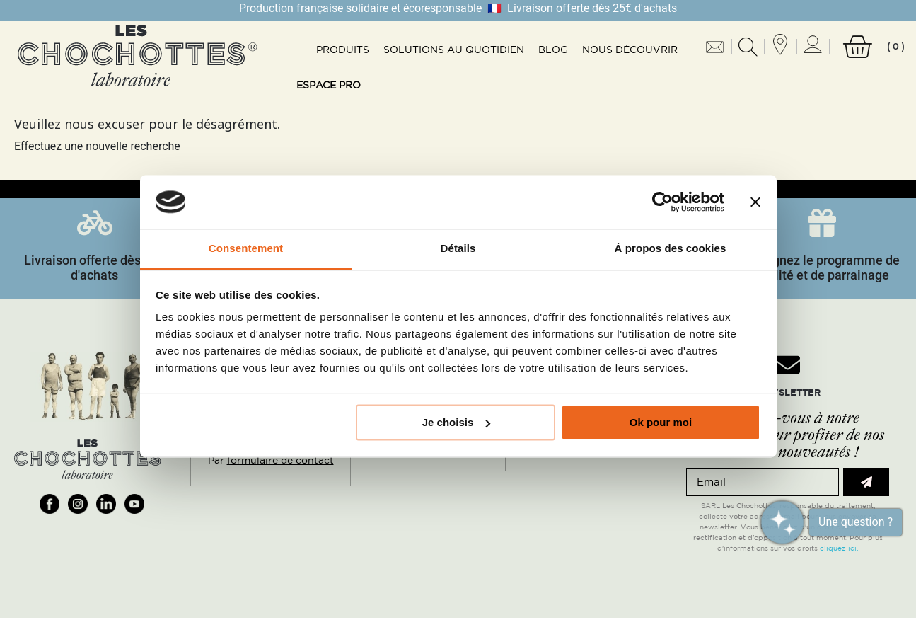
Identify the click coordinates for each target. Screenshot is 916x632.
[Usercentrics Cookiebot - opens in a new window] (662, 201)
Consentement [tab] (246, 249)
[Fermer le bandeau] (755, 202)
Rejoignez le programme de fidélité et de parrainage (821, 268)
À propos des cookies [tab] (670, 249)
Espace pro (328, 85)
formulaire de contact (280, 460)
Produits (342, 49)
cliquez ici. (839, 548)
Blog (553, 49)
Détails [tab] (458, 249)
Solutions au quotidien (453, 49)
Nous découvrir (630, 49)
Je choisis (456, 422)
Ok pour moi (661, 422)
